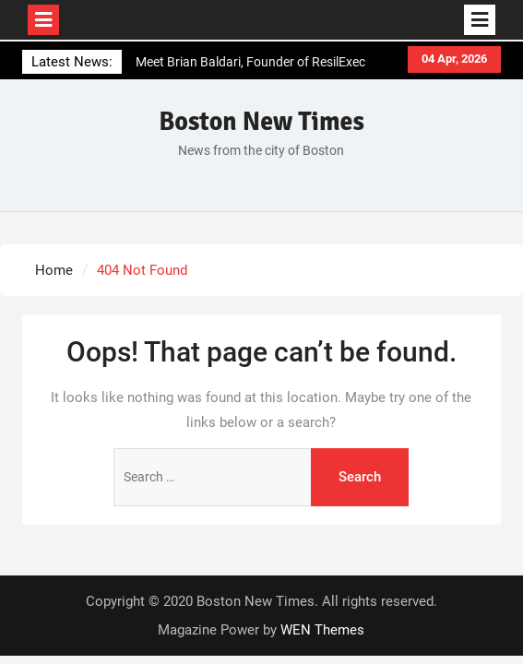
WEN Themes (322, 630)
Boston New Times (261, 121)
